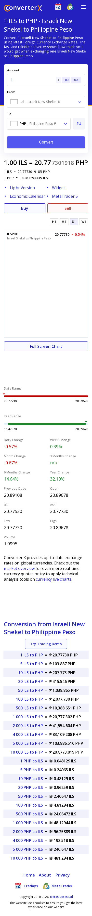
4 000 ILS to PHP (28, 734)
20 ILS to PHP (30, 681)
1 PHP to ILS (31, 761)
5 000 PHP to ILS (28, 849)
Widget (58, 187)
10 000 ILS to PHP (27, 752)
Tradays (26, 885)
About (45, 875)
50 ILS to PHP (30, 690)
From (11, 92)
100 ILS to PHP (29, 699)
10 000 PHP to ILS (27, 858)
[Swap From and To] (79, 124)
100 (65, 80)
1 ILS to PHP (31, 655)
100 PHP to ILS (29, 805)
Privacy (62, 875)
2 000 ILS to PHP (28, 725)
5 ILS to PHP (31, 664)
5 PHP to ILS (31, 769)
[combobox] (46, 101)
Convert (46, 142)
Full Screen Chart (46, 346)
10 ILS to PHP (30, 672)
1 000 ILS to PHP (28, 717)
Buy (24, 208)
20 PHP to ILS (30, 787)
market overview (19, 568)
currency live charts (53, 579)
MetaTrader (57, 885)
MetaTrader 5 (65, 196)
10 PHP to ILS (30, 778)
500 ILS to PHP (29, 708)
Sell (68, 208)
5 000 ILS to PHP (28, 743)
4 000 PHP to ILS (28, 840)
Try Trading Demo (46, 643)
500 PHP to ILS (29, 814)
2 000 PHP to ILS (28, 831)
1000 (75, 80)
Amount (13, 70)
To (9, 114)
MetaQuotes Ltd (61, 897)
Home (28, 875)
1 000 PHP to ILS (28, 822)
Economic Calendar (27, 196)
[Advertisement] (46, 366)
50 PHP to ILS (30, 796)
